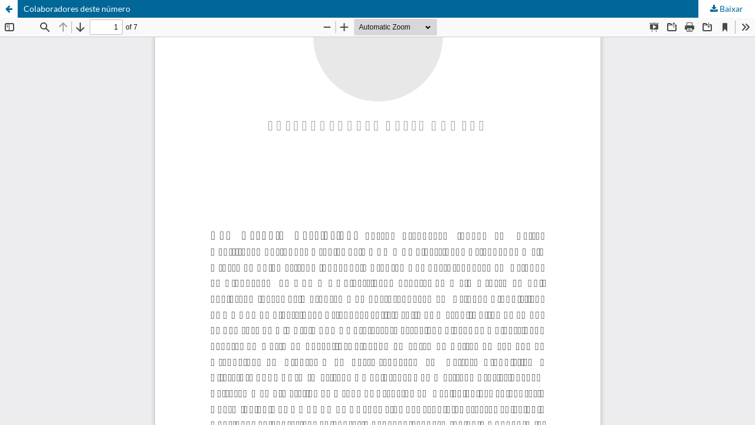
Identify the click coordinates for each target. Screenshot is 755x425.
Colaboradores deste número (77, 9)
